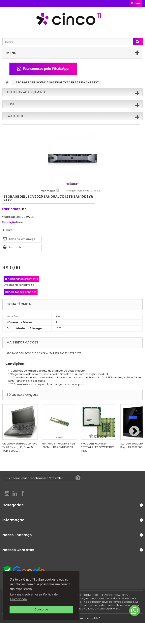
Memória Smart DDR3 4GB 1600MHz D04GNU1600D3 (58, 445)
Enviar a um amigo (22, 239)
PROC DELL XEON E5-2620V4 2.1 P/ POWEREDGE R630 (97, 447)
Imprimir (15, 247)
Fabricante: (11, 209)
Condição (9, 222)
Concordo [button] (41, 609)
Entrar (135, 3)
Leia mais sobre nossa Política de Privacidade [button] (34, 597)
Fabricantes (16, 116)
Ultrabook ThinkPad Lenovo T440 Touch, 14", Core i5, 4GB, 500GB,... (19, 447)
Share (7, 230)
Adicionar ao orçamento (26, 92)
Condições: (13, 363)
